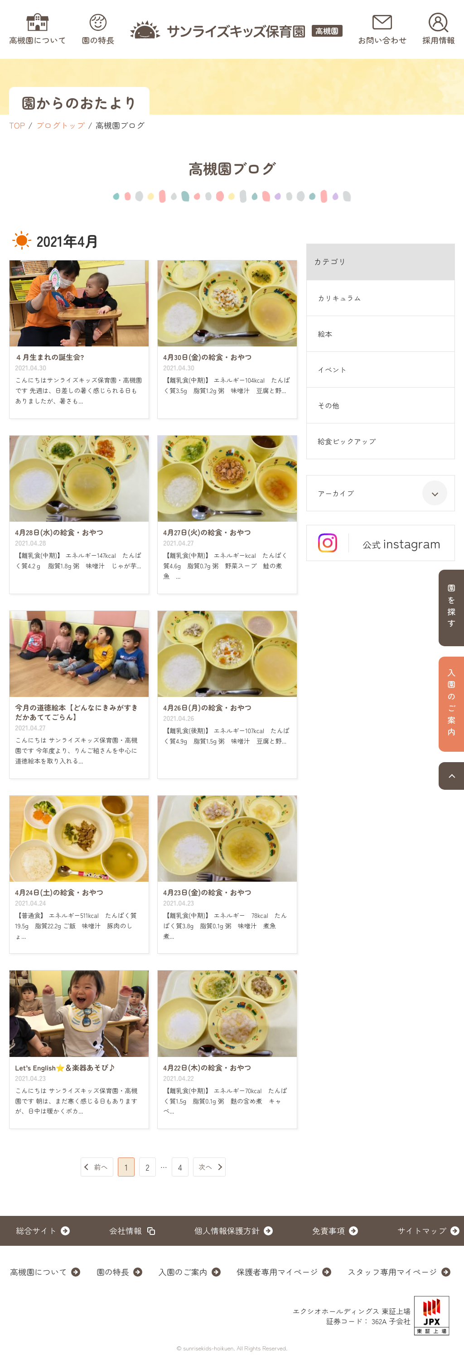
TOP (17, 125)
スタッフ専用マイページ (392, 1271)
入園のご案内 (183, 1271)
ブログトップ (60, 125)
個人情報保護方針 (227, 1230)
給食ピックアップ (347, 441)
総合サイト (36, 1230)
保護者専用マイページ (277, 1271)
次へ (205, 1167)
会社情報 (125, 1230)
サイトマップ (421, 1230)
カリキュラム (339, 298)
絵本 (325, 333)
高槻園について (38, 1271)
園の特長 (113, 1271)
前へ (101, 1167)
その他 (328, 405)
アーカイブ (382, 492)
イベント (332, 369)
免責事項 (328, 1230)
